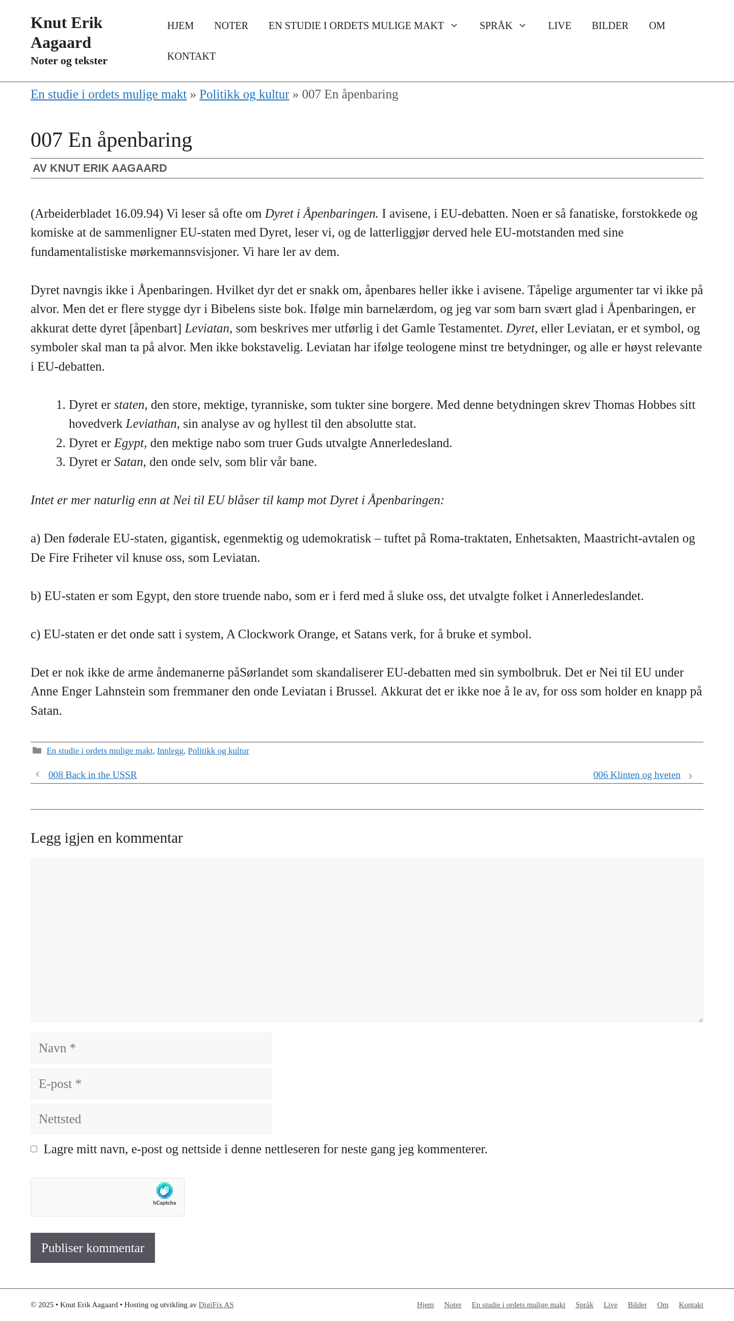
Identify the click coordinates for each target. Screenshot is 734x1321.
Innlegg (170, 751)
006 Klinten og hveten (636, 774)
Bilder (610, 25)
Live (559, 25)
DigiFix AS (216, 1305)
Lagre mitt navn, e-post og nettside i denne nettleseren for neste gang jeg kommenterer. (266, 1149)
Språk (509, 25)
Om (657, 25)
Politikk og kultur (244, 94)
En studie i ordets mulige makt (369, 25)
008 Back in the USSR (92, 774)
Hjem (180, 25)
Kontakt (191, 56)
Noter (231, 25)
